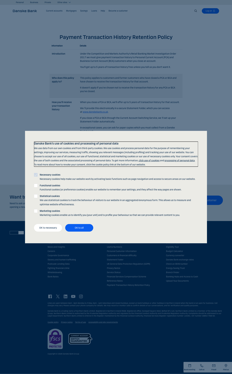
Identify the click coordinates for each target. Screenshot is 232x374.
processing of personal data (180, 160)
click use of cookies (149, 160)
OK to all (79, 227)
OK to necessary (48, 227)
